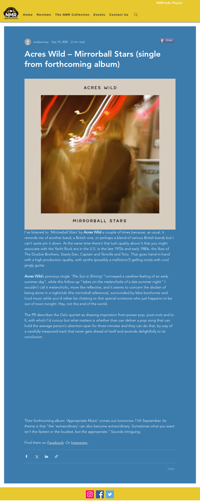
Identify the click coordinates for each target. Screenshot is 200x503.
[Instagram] (90, 494)
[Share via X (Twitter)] (36, 456)
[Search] (136, 14)
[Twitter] (110, 494)
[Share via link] (56, 456)
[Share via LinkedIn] (46, 456)
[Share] (167, 40)
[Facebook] (100, 494)
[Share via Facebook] (26, 456)
